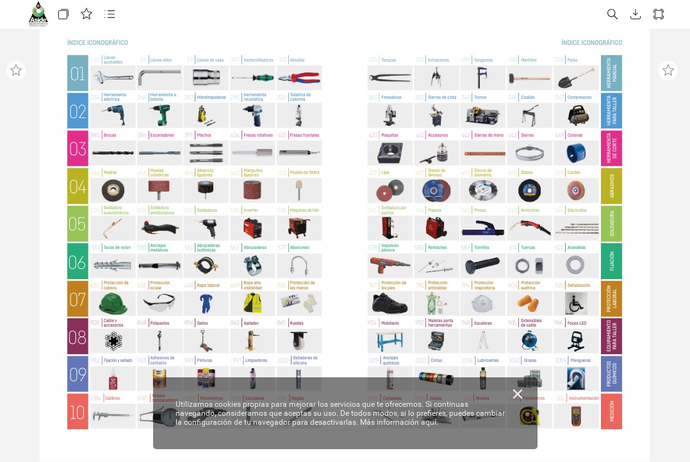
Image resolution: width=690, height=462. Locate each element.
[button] (63, 14)
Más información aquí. (399, 422)
